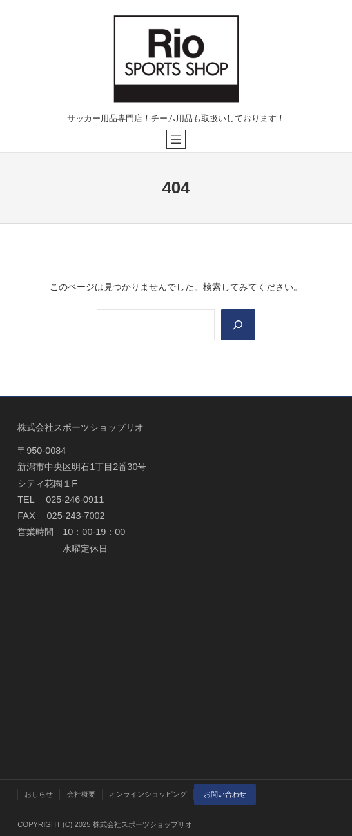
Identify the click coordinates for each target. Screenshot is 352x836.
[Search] (238, 324)
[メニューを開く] (176, 139)
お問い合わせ (225, 794)
